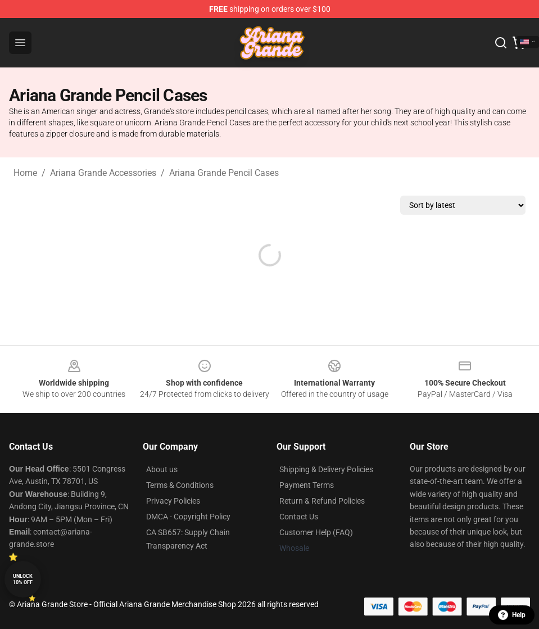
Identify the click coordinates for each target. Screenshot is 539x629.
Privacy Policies (173, 500)
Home (25, 173)
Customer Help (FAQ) (316, 532)
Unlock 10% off (23, 579)
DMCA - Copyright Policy (188, 516)
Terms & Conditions (180, 485)
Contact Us (298, 516)
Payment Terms (306, 485)
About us (162, 469)
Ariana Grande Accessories (103, 173)
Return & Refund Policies (322, 500)
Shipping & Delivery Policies (326, 469)
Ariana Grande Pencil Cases (224, 173)
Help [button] (512, 615)
